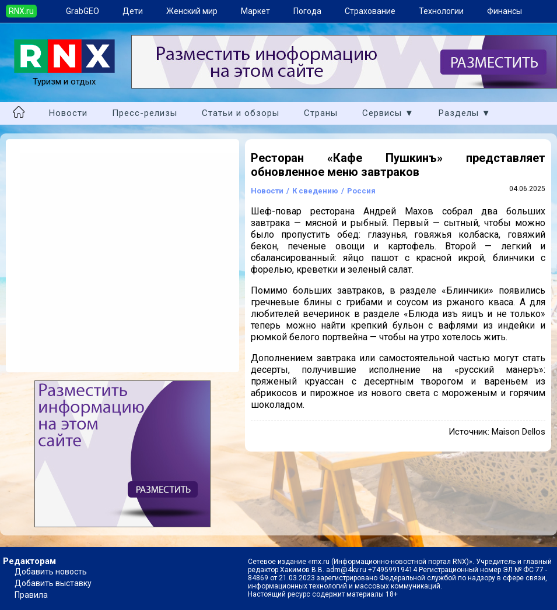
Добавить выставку (53, 583)
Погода (307, 11)
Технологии (441, 11)
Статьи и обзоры (240, 113)
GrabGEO (82, 11)
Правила (31, 595)
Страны (321, 113)
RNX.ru (21, 11)
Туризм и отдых (64, 76)
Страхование (370, 11)
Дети (132, 11)
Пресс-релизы (144, 113)
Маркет (255, 11)
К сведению (315, 190)
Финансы (504, 11)
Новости (68, 113)
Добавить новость (51, 571)
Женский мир (192, 11)
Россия (361, 190)
